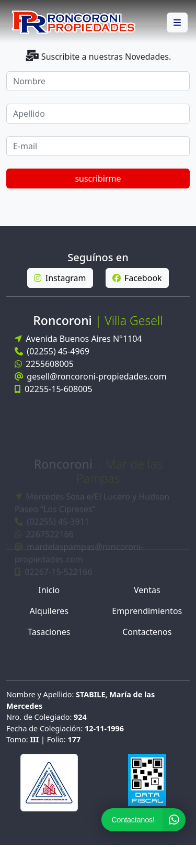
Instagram (60, 278)
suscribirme (98, 178)
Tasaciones (49, 632)
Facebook (137, 278)
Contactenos (146, 632)
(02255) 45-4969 (52, 351)
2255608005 (44, 364)
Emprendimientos (147, 611)
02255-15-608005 (54, 389)
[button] (177, 22)
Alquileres (49, 611)
